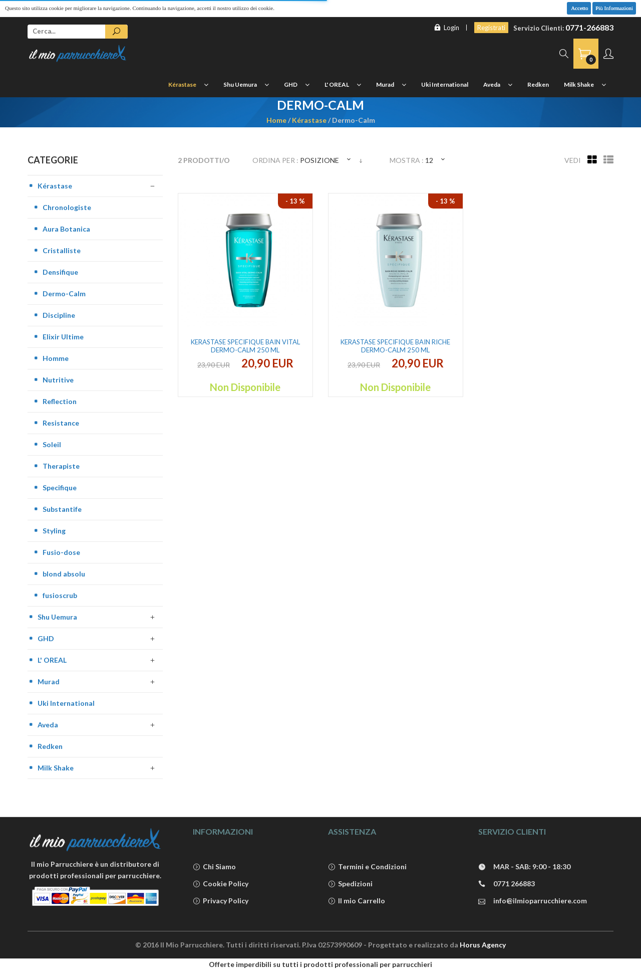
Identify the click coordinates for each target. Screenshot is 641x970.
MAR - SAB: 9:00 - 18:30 (524, 867)
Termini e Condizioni (367, 867)
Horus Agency (483, 944)
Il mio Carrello (356, 901)
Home (276, 120)
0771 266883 (506, 884)
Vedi (572, 160)
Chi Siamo (214, 867)
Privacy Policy (220, 901)
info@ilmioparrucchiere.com (532, 901)
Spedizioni (350, 884)
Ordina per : (275, 160)
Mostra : (407, 160)
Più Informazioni (614, 8)
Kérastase (309, 120)
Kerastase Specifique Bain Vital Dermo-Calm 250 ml (245, 346)
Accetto (579, 8)
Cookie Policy (220, 884)
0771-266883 (589, 27)
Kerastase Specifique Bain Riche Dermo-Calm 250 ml (395, 346)
